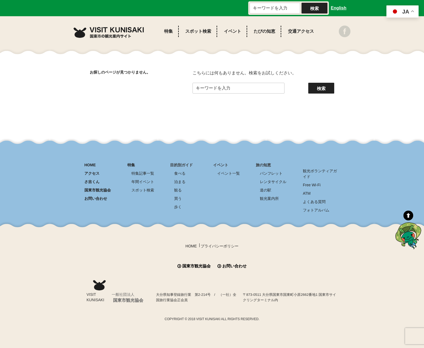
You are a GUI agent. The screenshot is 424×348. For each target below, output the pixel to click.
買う (178, 198)
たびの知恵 (264, 31)
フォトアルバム (316, 210)
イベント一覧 (228, 173)
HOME (90, 165)
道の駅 (265, 190)
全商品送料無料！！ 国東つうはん (392, 310)
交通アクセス (301, 31)
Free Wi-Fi (311, 185)
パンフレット (271, 173)
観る (178, 190)
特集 (168, 31)
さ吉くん (92, 182)
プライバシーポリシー (220, 246)
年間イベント (142, 182)
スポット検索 (198, 31)
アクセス (92, 173)
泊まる (180, 182)
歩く (178, 207)
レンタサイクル (273, 182)
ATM (307, 193)
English (338, 8)
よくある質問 (314, 202)
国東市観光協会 (97, 190)
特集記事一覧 (142, 173)
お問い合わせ (95, 198)
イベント (232, 31)
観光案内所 (269, 198)
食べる (180, 173)
